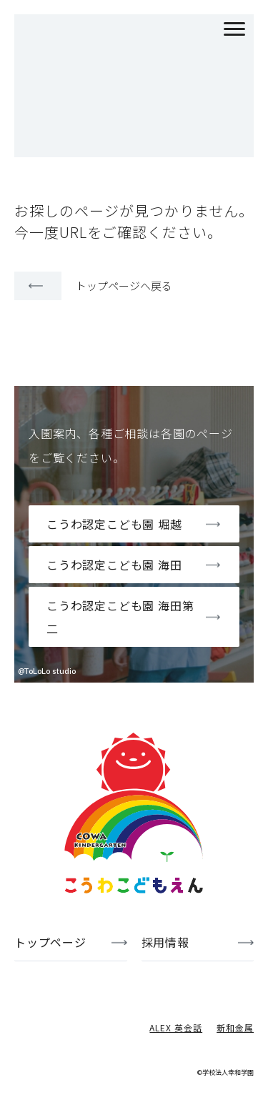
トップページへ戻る (124, 285)
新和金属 (235, 1027)
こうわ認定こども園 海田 (114, 564)
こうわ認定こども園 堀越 (114, 523)
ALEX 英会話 (175, 1027)
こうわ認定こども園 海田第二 (120, 617)
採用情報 (165, 942)
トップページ (50, 942)
